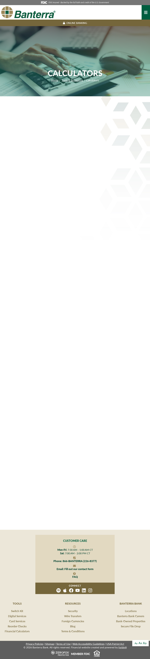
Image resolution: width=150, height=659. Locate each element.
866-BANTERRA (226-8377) (75, 561)
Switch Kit (17, 611)
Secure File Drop (131, 626)
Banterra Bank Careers (130, 616)
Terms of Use (63, 644)
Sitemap (49, 644)
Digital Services (17, 616)
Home (54, 80)
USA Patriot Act (115, 644)
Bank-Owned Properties (130, 621)
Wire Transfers (72, 616)
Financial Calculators (17, 631)
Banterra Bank (131, 603)
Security (73, 611)
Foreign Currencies (73, 621)
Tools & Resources (72, 80)
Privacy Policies (34, 644)
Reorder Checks (17, 626)
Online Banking (75, 23)
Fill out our (75, 569)
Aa (136, 643)
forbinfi (122, 647)
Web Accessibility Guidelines (88, 644)
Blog (72, 626)
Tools (17, 603)
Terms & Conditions (73, 631)
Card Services (17, 621)
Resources (73, 603)
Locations (131, 611)
